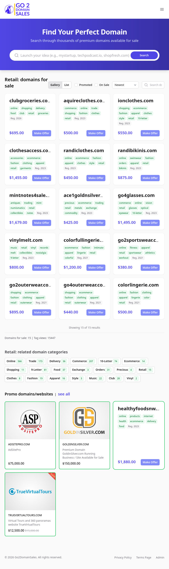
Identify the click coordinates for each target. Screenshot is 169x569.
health (122, 421)
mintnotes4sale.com (33, 195)
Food (60, 370)
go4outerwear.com (85, 284)
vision (149, 203)
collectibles (17, 213)
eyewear (123, 213)
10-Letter (109, 361)
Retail (146, 370)
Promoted (85, 85)
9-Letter (39, 370)
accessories (17, 158)
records (44, 247)
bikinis (122, 168)
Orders (103, 370)
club (22, 113)
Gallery (55, 85)
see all (64, 394)
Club (115, 378)
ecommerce (140, 108)
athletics (150, 252)
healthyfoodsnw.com (142, 408)
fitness (133, 247)
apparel (135, 113)
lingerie (81, 252)
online (14, 108)
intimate (98, 247)
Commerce (83, 361)
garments (25, 168)
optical (145, 208)
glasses (133, 208)
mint (39, 203)
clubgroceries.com (30, 100)
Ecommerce (135, 361)
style (121, 118)
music (14, 247)
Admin (160, 557)
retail (31, 113)
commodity (71, 213)
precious (69, 203)
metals (78, 208)
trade (94, 108)
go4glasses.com (136, 195)
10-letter (143, 118)
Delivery (58, 361)
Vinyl (133, 378)
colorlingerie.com (138, 284)
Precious (125, 370)
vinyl (33, 247)
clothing (27, 163)
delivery (40, 108)
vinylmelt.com (26, 240)
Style (78, 378)
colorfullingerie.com (87, 240)
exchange (91, 208)
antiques (15, 203)
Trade (36, 361)
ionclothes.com (135, 100)
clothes (95, 113)
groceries (43, 113)
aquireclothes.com (85, 100)
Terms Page (143, 557)
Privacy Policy (123, 557)
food (13, 113)
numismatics (18, 208)
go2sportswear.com (140, 240)
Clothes (14, 378)
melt (13, 252)
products (135, 416)
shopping (26, 108)
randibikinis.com (137, 150)
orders (122, 163)
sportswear (135, 252)
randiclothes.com (84, 150)
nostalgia (41, 252)
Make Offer (41, 133)
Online (15, 361)
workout (123, 257)
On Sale (104, 85)
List (66, 85)
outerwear (26, 302)
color (146, 297)
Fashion (35, 378)
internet (148, 416)
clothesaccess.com (31, 150)
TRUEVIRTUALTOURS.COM (25, 515)
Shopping (16, 370)
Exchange (81, 370)
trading (28, 203)
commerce (70, 108)
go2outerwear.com (31, 284)
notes (30, 213)
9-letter (15, 257)
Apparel (58, 378)
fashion (83, 113)
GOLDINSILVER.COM (75, 444)
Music (96, 378)
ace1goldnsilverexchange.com (99, 195)
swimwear (135, 158)
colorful (69, 257)
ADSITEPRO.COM (19, 444)
